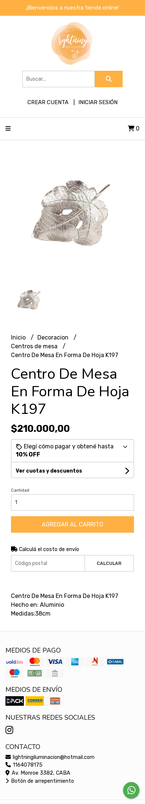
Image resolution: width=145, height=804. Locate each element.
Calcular (109, 563)
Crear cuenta (47, 102)
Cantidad (20, 490)
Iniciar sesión (98, 102)
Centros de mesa (35, 346)
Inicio (19, 337)
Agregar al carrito (72, 524)
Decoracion (53, 337)
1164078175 (23, 765)
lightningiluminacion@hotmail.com (49, 757)
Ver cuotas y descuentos (49, 471)
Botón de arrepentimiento (39, 781)
